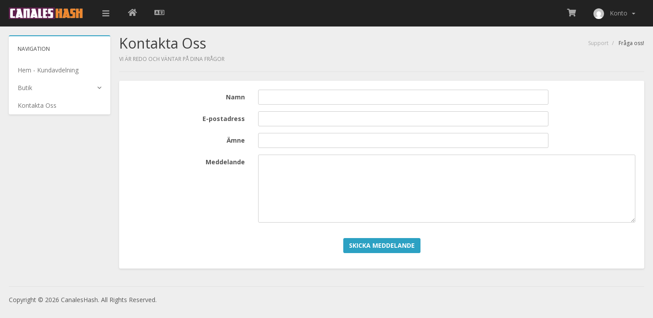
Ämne (236, 140)
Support (598, 43)
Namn (235, 97)
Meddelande (225, 162)
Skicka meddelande (382, 245)
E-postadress (224, 118)
